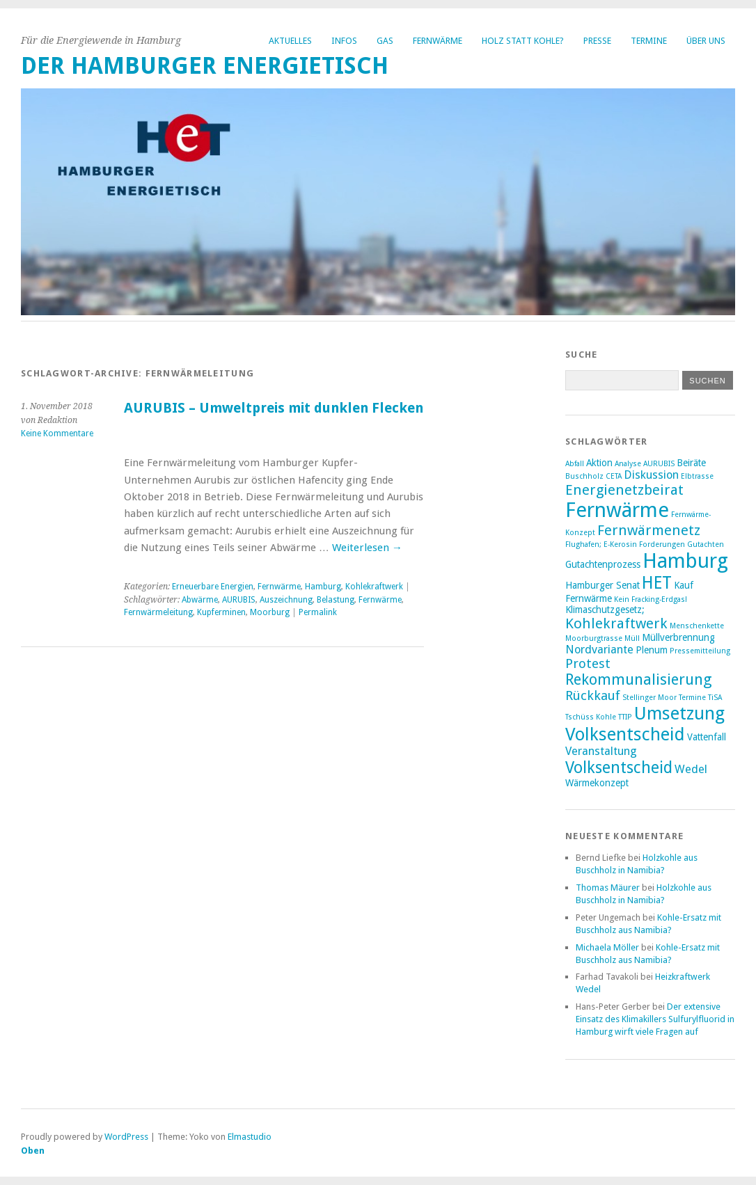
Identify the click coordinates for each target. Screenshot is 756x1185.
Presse (597, 40)
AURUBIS (238, 600)
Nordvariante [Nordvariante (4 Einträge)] (599, 649)
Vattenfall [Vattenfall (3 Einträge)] (706, 736)
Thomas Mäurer (608, 887)
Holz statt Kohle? (523, 40)
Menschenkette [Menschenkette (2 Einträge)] (697, 625)
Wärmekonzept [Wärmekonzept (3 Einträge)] (597, 782)
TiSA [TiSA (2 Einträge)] (715, 697)
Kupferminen (221, 612)
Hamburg (323, 586)
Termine (649, 40)
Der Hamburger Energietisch (204, 65)
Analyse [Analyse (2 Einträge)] (628, 463)
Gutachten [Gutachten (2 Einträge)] (705, 544)
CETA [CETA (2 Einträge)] (614, 476)
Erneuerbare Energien (212, 586)
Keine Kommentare (57, 433)
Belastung (335, 600)
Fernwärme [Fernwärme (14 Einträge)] (617, 510)
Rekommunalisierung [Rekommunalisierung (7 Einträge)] (638, 679)
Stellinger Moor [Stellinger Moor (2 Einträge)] (649, 697)
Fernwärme (437, 40)
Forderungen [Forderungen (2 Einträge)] (662, 544)
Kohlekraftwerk (374, 586)
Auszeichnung (286, 600)
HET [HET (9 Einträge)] (657, 583)
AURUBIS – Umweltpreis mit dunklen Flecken (273, 408)
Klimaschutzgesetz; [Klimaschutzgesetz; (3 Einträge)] (605, 609)
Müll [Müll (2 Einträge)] (632, 638)
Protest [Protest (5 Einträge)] (588, 663)
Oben (33, 1150)
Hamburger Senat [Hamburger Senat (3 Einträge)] (602, 585)
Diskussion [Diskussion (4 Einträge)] (651, 475)
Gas (385, 40)
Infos (344, 40)
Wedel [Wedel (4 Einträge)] (691, 769)
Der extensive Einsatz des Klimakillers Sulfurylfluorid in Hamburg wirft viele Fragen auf (655, 1019)
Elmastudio (249, 1136)
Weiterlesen (367, 547)
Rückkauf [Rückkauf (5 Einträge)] (592, 695)
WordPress (126, 1136)
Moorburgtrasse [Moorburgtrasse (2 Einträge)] (593, 638)
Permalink (318, 612)
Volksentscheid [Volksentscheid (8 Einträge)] (618, 767)
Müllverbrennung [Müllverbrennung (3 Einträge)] (678, 637)
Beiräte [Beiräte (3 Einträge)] (691, 462)
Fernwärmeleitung (158, 612)
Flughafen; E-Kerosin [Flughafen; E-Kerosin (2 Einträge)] (601, 544)
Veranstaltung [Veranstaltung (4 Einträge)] (601, 751)
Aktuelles (290, 40)
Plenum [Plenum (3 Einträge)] (652, 649)
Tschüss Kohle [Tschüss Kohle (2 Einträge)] (590, 717)
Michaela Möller (607, 947)
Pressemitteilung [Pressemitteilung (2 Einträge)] (700, 650)
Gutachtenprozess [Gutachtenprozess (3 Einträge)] (602, 564)
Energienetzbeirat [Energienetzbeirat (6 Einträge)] (624, 490)
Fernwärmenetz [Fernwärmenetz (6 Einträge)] (648, 530)
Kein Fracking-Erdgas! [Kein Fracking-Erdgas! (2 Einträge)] (650, 599)
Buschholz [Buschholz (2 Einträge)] (584, 476)
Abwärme (200, 600)
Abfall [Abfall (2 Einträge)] (574, 463)
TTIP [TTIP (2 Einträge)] (625, 717)
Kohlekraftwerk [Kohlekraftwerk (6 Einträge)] (616, 623)
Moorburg (270, 612)
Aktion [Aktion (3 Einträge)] (599, 462)
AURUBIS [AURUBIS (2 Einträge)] (659, 463)
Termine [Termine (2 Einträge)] (692, 697)
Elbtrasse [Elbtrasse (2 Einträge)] (697, 476)
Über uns (705, 40)
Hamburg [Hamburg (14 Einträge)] (685, 561)
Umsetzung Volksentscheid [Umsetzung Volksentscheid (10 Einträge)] (645, 724)
